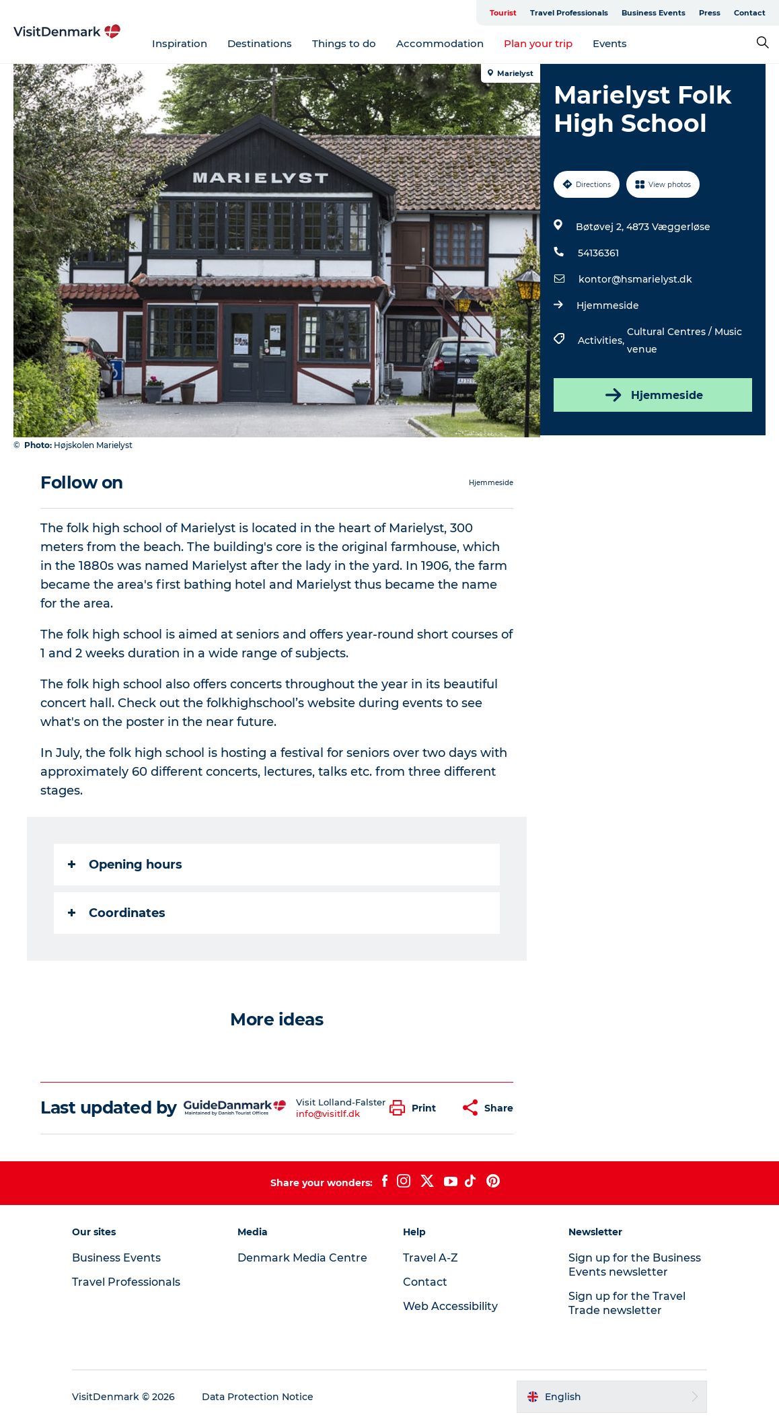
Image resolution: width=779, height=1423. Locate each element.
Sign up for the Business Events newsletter (634, 1264)
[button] (416, 1108)
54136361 (598, 253)
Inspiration (179, 43)
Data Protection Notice (257, 1397)
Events (610, 43)
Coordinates (116, 913)
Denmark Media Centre (302, 1257)
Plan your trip (538, 43)
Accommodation (440, 43)
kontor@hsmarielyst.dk (635, 279)
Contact (750, 12)
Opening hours (125, 864)
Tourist (503, 12)
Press (709, 12)
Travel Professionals (569, 12)
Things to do (344, 43)
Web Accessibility (450, 1306)
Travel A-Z (430, 1257)
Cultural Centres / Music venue (684, 340)
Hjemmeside (608, 305)
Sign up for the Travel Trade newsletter (626, 1303)
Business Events (653, 12)
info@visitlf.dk (328, 1113)
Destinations (259, 43)
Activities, (602, 340)
